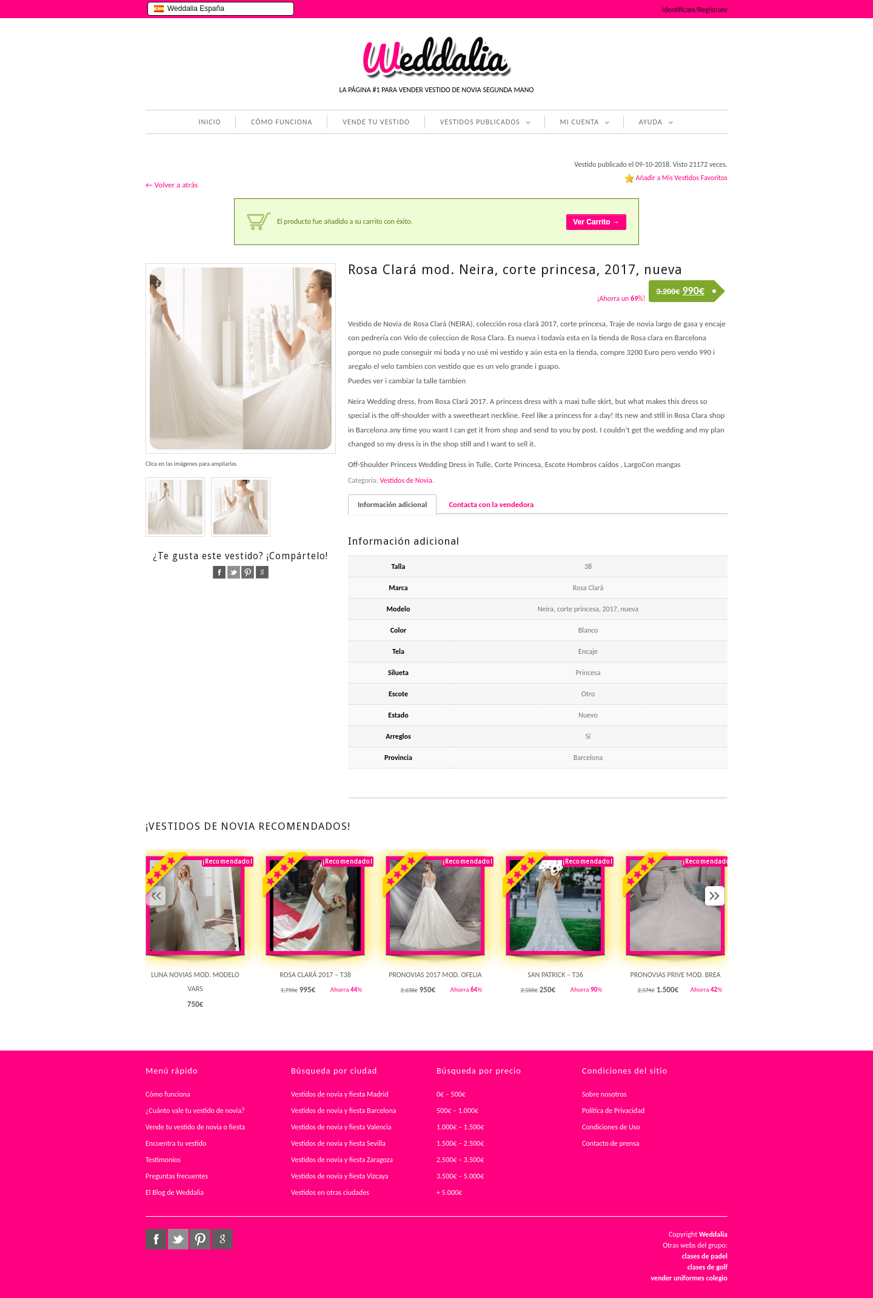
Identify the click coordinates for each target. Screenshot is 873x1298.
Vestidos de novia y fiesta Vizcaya (340, 1176)
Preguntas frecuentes (177, 1176)
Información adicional (392, 504)
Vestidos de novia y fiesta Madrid (340, 1094)
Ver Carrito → (596, 222)
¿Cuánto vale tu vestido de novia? (195, 1110)
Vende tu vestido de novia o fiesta (195, 1127)
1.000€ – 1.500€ (460, 1127)
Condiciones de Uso (611, 1127)
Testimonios (163, 1159)
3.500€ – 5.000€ (460, 1176)
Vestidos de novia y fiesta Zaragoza (342, 1159)
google (262, 572)
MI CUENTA (577, 123)
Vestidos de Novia (406, 480)
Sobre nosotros (604, 1094)
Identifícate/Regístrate (695, 9)
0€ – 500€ (451, 1094)
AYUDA (648, 123)
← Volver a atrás (172, 184)
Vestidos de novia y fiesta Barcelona (343, 1110)
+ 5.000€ (449, 1192)
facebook (219, 572)
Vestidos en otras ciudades (330, 1192)
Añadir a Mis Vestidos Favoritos (681, 177)
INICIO (209, 122)
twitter (233, 572)
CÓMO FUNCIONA (281, 122)
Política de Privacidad (613, 1110)
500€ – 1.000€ (457, 1110)
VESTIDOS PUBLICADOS (477, 123)
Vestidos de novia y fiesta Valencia (341, 1127)
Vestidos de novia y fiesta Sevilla (338, 1143)
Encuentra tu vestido (176, 1143)
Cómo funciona (168, 1094)
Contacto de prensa (611, 1143)
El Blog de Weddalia (175, 1192)
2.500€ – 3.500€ (460, 1159)
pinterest (247, 572)
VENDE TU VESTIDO (376, 122)
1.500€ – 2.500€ (460, 1143)
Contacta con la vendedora (491, 504)
